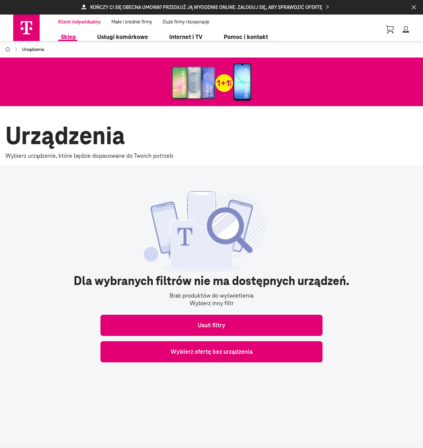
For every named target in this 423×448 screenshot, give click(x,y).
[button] (211, 7)
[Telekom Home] (26, 28)
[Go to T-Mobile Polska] (7, 49)
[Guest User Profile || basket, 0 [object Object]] (390, 29)
